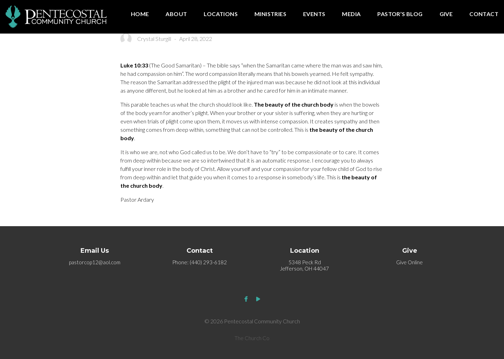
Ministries (270, 14)
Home (140, 14)
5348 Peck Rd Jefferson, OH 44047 (304, 265)
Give (446, 14)
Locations (221, 14)
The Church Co (252, 338)
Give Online (409, 262)
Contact (483, 14)
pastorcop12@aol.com (94, 262)
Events (314, 14)
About (176, 14)
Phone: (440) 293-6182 (199, 262)
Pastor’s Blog (399, 14)
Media (351, 14)
